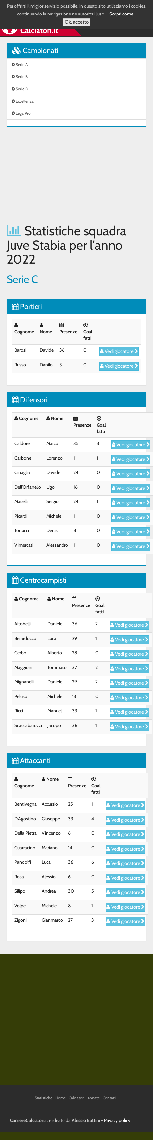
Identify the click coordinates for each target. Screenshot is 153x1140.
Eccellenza (23, 101)
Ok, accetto (77, 22)
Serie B (20, 76)
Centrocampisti (39, 580)
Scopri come (121, 14)
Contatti (109, 1097)
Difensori (30, 399)
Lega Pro (21, 113)
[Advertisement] (61, 175)
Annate (94, 1097)
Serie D (20, 88)
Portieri (27, 306)
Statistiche (43, 1097)
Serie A (20, 64)
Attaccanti (31, 760)
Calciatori (77, 1097)
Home (60, 1097)
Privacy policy (117, 1120)
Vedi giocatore (119, 351)
